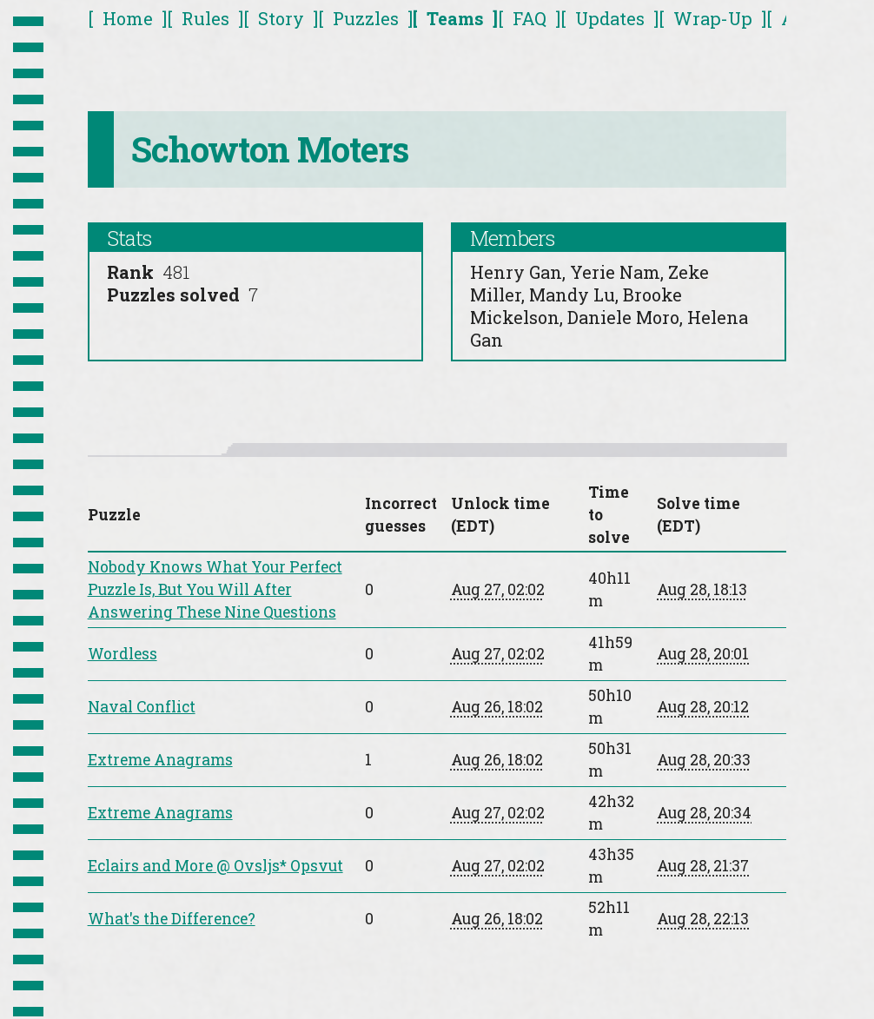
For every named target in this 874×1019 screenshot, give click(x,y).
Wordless (122, 654)
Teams (455, 18)
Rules (205, 18)
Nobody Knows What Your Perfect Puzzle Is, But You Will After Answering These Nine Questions (215, 589)
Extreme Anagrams (160, 760)
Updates (610, 18)
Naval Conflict (141, 707)
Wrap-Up (712, 18)
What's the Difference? (171, 919)
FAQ (529, 18)
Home (128, 18)
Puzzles (366, 18)
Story (281, 18)
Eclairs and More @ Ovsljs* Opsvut (215, 866)
